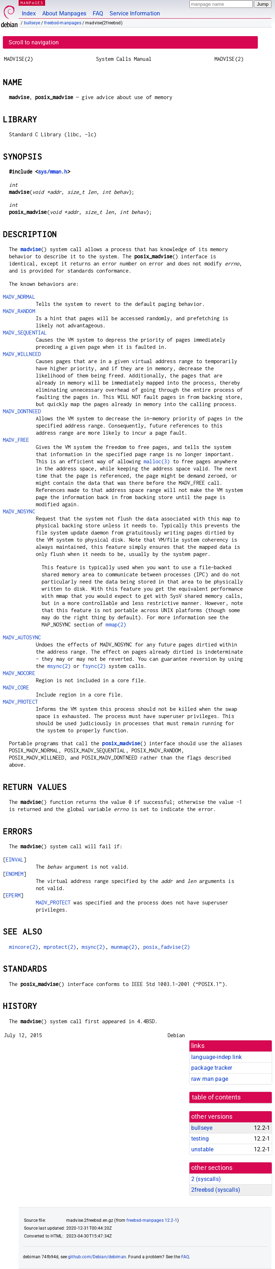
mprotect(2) (60, 947)
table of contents (216, 1097)
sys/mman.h (52, 172)
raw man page (209, 1078)
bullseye (32, 22)
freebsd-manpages (62, 22)
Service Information (135, 13)
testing (200, 1138)
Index (29, 13)
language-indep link (216, 1057)
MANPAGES (31, 2)
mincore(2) (23, 947)
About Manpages (64, 13)
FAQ (98, 13)
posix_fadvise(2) (166, 947)
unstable (202, 1149)
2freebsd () (215, 1189)
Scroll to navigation (34, 42)
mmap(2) (116, 624)
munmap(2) (124, 947)
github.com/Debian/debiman (97, 1256)
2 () (206, 1179)
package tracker (211, 1067)
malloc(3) (157, 461)
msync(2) (59, 666)
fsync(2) (94, 666)
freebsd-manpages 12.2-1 (151, 1220)
